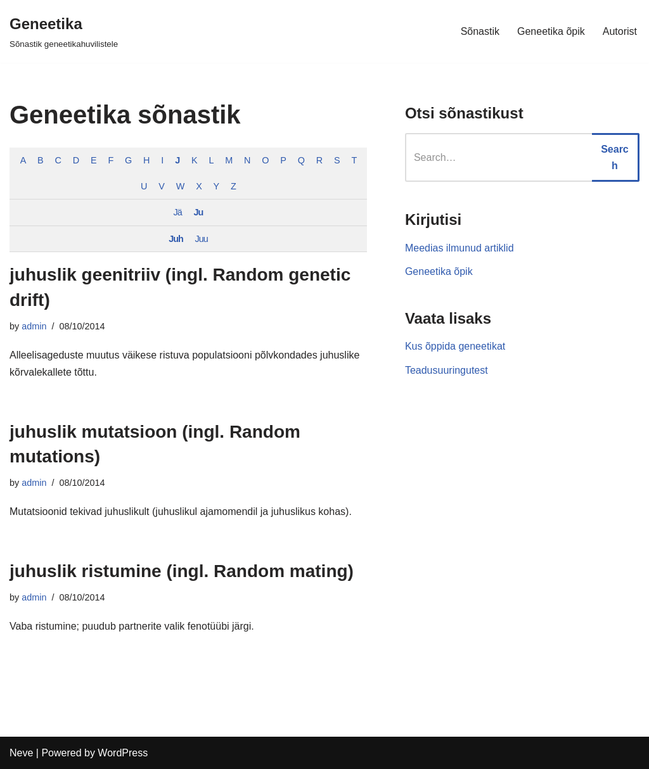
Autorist (620, 31)
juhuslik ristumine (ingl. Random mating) (182, 571)
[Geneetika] (64, 31)
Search (615, 157)
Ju (198, 212)
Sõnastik (480, 31)
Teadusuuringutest (446, 370)
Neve (21, 752)
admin (34, 326)
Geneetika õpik (551, 31)
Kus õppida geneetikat (455, 346)
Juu (201, 239)
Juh (176, 239)
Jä (178, 212)
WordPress (123, 752)
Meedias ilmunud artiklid (459, 248)
